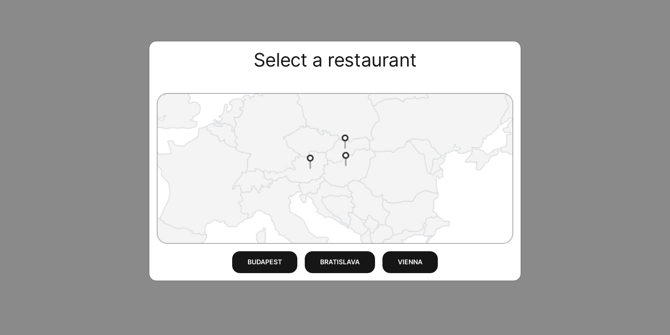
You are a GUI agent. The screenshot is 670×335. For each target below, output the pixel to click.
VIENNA (410, 262)
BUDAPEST (265, 262)
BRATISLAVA (340, 262)
